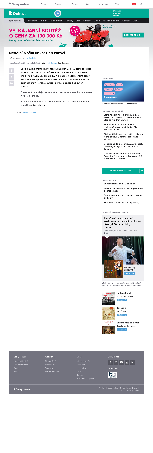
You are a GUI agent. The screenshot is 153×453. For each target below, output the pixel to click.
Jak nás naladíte (111, 20)
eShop (16, 405)
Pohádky (108, 89)
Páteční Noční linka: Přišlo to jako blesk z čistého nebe (130, 212)
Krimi (119, 85)
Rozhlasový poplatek (85, 412)
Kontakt (126, 20)
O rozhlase (103, 4)
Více (136, 20)
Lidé (78, 20)
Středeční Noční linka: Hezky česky (128, 231)
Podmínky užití (126, 421)
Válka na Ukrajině (21, 395)
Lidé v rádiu (81, 402)
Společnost (15, 20)
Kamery (116, 15)
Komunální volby (21, 398)
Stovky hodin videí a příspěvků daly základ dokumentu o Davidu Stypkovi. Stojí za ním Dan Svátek (130, 120)
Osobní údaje (113, 421)
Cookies (102, 421)
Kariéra (80, 405)
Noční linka (31, 58)
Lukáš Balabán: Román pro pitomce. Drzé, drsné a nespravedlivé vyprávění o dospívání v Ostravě (130, 170)
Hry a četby (109, 85)
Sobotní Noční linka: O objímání (127, 200)
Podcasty (49, 402)
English (136, 421)
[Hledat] (141, 4)
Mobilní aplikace (52, 405)
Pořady (43, 20)
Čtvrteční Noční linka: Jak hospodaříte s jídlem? (129, 221)
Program (58, 4)
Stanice (88, 4)
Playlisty (69, 20)
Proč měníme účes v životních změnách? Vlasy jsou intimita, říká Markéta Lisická (128, 133)
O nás (97, 20)
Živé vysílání (109, 93)
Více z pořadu (110, 195)
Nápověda (81, 398)
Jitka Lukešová (29, 162)
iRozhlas (44, 4)
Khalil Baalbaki (51, 112)
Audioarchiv (118, 13)
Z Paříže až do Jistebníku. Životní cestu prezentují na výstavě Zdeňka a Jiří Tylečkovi (130, 158)
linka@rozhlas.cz (36, 154)
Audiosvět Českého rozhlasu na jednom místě (119, 104)
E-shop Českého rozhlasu (116, 246)
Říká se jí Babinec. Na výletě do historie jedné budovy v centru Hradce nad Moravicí (129, 146)
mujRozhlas (73, 4)
